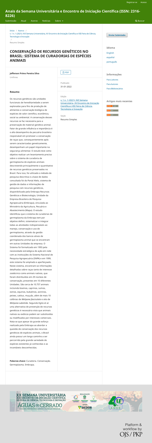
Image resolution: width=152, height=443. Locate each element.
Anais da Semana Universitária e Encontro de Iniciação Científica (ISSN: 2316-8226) (72, 13)
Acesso (144, 2)
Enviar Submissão (117, 35)
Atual (23, 20)
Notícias (46, 20)
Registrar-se (132, 2)
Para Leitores (112, 79)
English (110, 52)
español (110, 57)
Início (12, 30)
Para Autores (112, 84)
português (112, 61)
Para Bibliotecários (115, 88)
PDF (67, 72)
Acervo (34, 20)
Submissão (10, 20)
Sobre (58, 20)
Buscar (140, 20)
